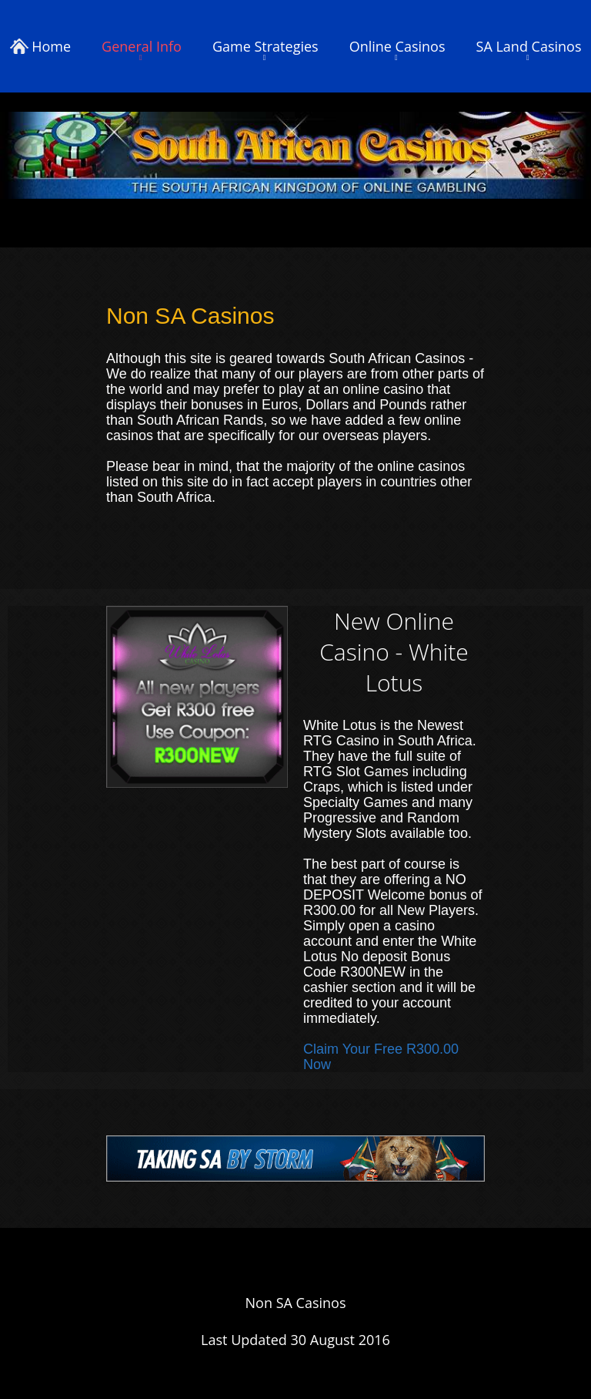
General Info (142, 46)
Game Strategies (265, 46)
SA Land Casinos (529, 46)
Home (41, 46)
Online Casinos (397, 46)
